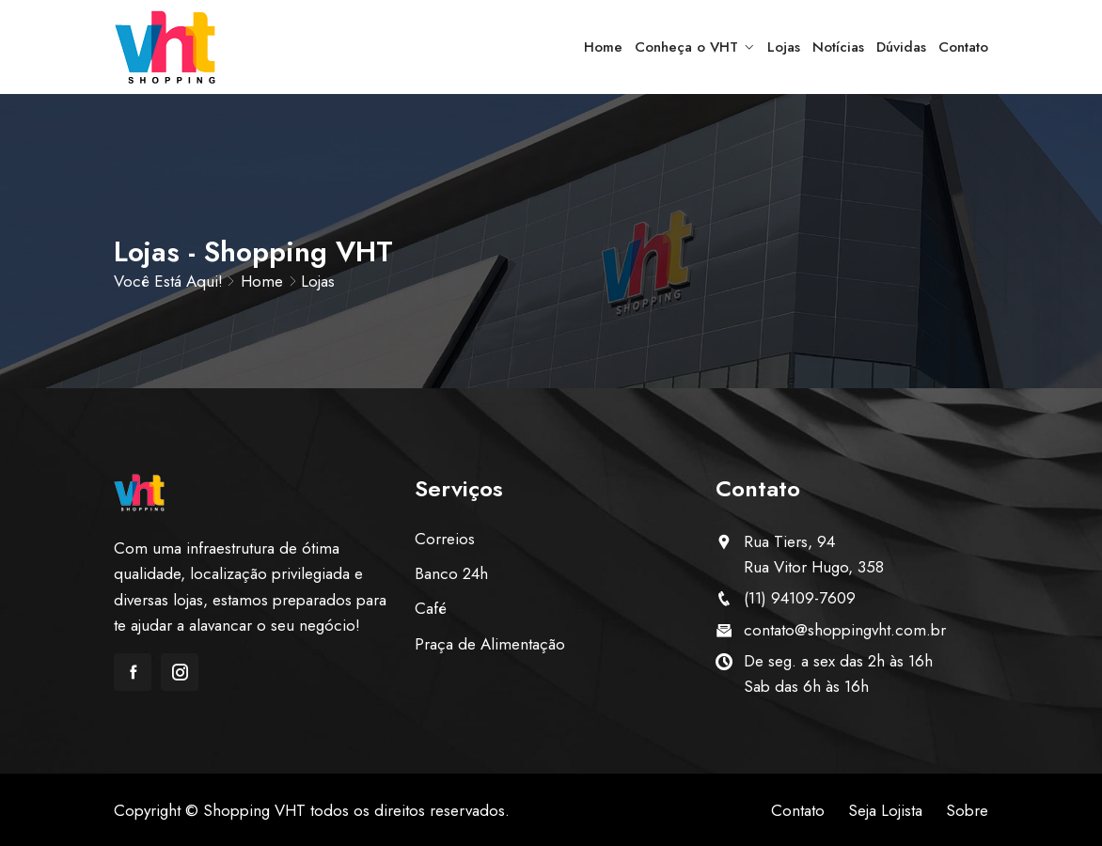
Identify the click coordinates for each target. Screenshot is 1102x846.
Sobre (967, 810)
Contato (963, 47)
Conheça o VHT (686, 47)
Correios (445, 538)
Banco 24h (451, 573)
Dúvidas (901, 47)
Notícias (838, 47)
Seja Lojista (885, 810)
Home (603, 47)
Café (431, 608)
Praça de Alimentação (490, 644)
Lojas (783, 47)
